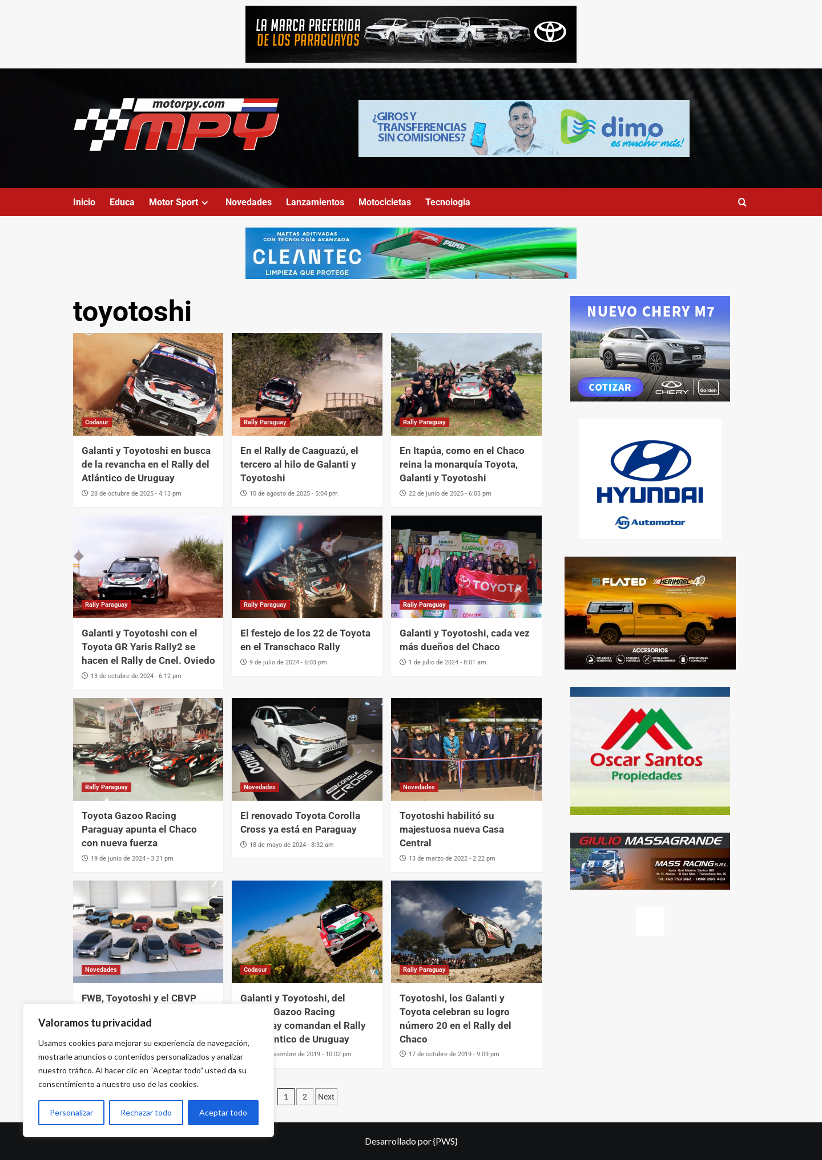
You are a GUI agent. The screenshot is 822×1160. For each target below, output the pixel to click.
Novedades (248, 202)
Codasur (96, 422)
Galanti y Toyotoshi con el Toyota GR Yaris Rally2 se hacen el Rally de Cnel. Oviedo (148, 646)
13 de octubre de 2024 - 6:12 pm (136, 676)
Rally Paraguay (265, 422)
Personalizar (71, 1112)
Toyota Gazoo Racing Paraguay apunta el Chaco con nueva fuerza (139, 829)
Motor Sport (180, 202)
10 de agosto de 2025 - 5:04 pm (293, 493)
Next (326, 1096)
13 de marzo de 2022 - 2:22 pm (452, 858)
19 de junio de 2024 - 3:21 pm (132, 858)
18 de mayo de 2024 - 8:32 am (291, 845)
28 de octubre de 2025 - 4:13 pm (136, 493)
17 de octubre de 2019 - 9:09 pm (454, 1054)
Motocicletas (384, 202)
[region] (148, 1070)
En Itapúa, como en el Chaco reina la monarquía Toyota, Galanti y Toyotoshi (462, 464)
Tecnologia (447, 202)
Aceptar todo (223, 1112)
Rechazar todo (146, 1112)
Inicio (84, 202)
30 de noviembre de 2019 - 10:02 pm (300, 1054)
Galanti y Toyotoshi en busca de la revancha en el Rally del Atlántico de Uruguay (146, 464)
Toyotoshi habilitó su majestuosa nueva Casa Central (452, 829)
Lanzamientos (315, 202)
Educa (122, 202)
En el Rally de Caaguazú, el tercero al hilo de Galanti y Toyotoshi (299, 464)
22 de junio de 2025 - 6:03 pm (450, 493)
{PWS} (445, 1140)
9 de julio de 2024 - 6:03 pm (288, 662)
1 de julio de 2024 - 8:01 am (447, 662)
